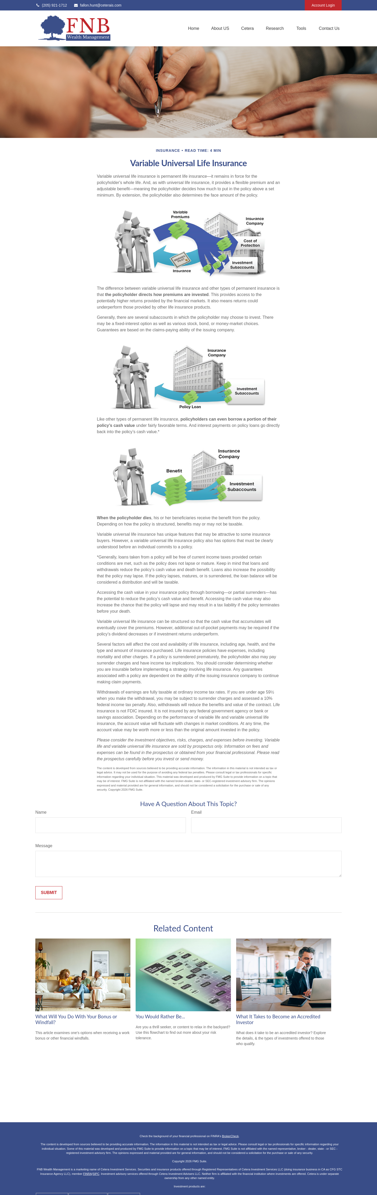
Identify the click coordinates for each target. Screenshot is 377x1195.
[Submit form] (48, 892)
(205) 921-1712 (51, 5)
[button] (193, 28)
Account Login (323, 5)
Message (43, 846)
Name (41, 812)
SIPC (96, 1173)
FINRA (87, 1173)
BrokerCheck (230, 1136)
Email (196, 812)
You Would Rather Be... (160, 1016)
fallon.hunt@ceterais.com (97, 5)
